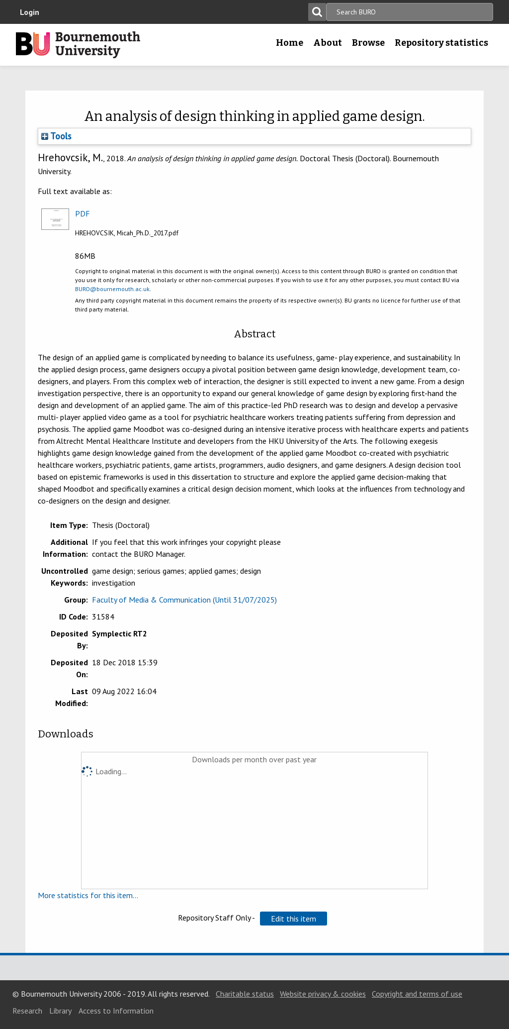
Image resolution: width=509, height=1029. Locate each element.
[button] (293, 919)
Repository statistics (441, 42)
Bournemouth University (78, 44)
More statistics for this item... (88, 895)
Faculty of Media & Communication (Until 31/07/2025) (184, 600)
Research (27, 1011)
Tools (56, 136)
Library (60, 1011)
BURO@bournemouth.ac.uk (112, 289)
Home (289, 42)
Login (29, 12)
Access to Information (116, 1011)
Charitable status (245, 994)
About (327, 42)
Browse (368, 42)
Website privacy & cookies (323, 994)
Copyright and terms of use (417, 994)
